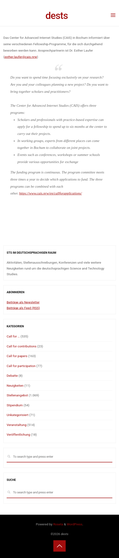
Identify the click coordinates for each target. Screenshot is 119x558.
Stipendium (15, 405)
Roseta (57, 524)
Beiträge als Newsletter (23, 302)
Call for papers (17, 356)
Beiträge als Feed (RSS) (23, 308)
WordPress (74, 524)
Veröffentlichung (18, 434)
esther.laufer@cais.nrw (20, 57)
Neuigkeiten (15, 385)
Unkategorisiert (17, 415)
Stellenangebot (17, 395)
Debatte (12, 375)
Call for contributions (22, 346)
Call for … (13, 336)
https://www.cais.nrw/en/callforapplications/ (50, 193)
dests (57, 15)
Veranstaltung (16, 425)
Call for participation (21, 366)
